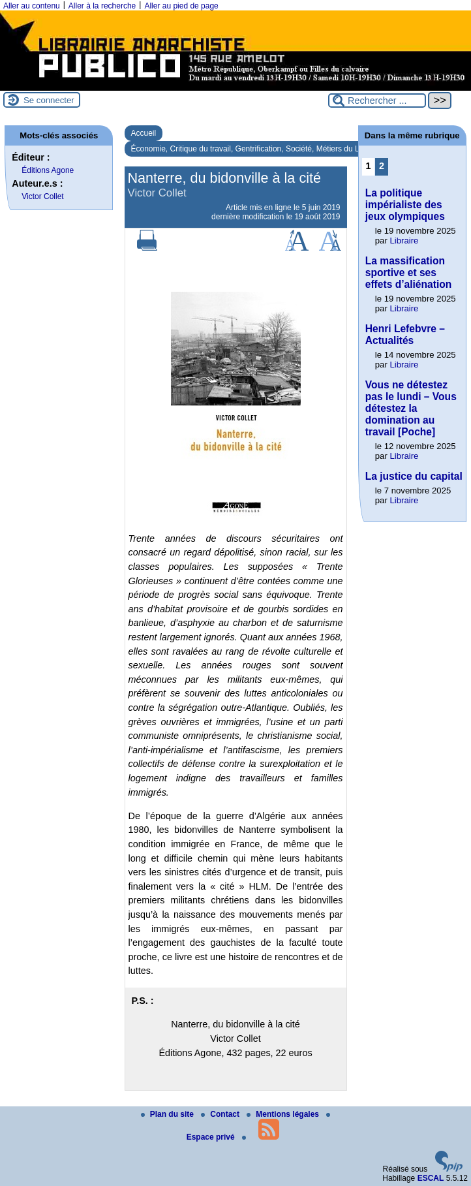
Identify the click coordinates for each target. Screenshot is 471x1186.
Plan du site (168, 1114)
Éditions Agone (48, 170)
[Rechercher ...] (377, 100)
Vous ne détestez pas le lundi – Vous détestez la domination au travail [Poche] (411, 408)
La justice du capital (414, 476)
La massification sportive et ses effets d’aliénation (408, 272)
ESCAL (431, 1178)
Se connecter (48, 100)
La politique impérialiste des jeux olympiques (405, 204)
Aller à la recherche (102, 5)
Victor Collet (42, 196)
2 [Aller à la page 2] (381, 166)
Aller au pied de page (181, 5)
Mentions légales (284, 1114)
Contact (221, 1114)
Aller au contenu (31, 5)
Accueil (144, 133)
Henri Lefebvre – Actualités (405, 334)
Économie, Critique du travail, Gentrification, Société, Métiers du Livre (251, 148)
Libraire (403, 240)
